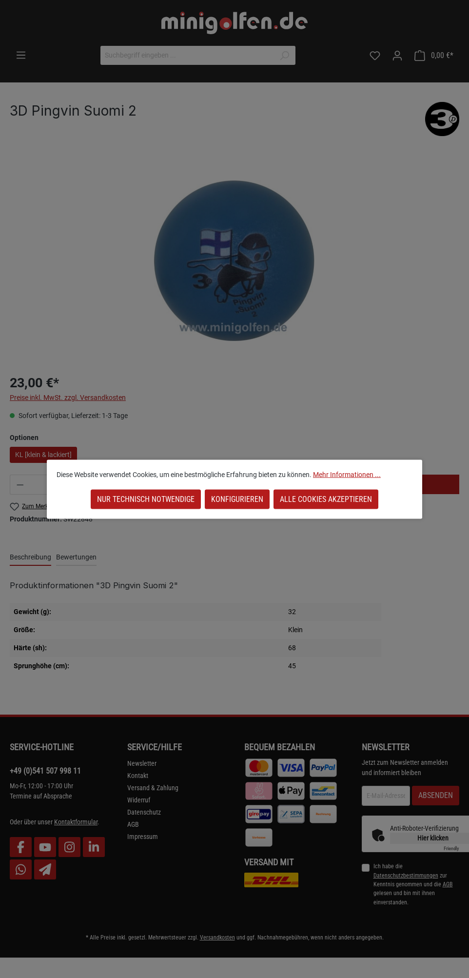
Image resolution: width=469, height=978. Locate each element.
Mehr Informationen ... (347, 474)
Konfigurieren (237, 498)
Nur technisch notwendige (146, 498)
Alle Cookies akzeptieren (326, 498)
